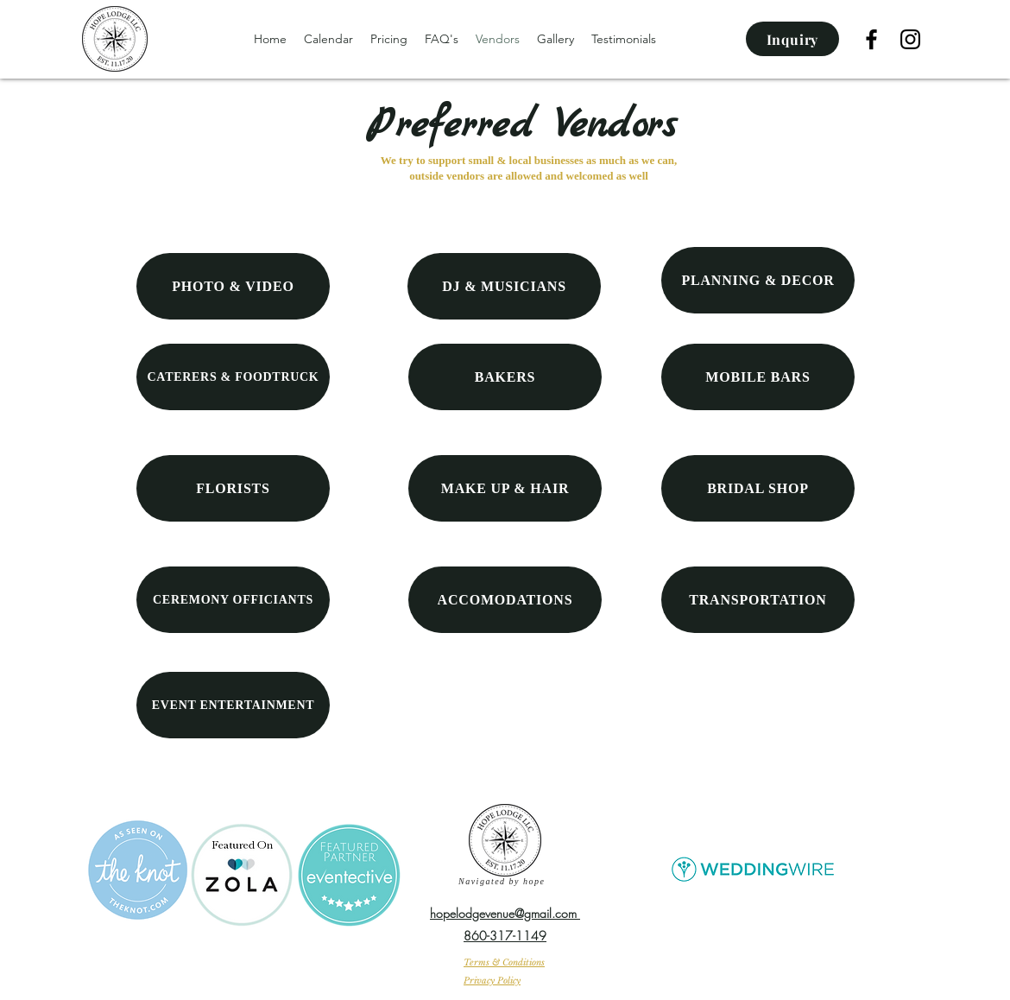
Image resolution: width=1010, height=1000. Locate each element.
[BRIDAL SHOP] (758, 488)
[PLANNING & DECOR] (758, 280)
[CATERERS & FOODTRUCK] (233, 377)
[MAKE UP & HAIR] (505, 488)
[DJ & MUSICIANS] (504, 286)
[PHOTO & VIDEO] (233, 286)
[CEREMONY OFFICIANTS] (233, 599)
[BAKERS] (505, 377)
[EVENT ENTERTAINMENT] (233, 705)
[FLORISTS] (233, 488)
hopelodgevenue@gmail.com (505, 913)
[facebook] (871, 39)
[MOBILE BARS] (758, 377)
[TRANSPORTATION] (758, 599)
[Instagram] (910, 39)
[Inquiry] (792, 39)
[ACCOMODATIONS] (505, 599)
